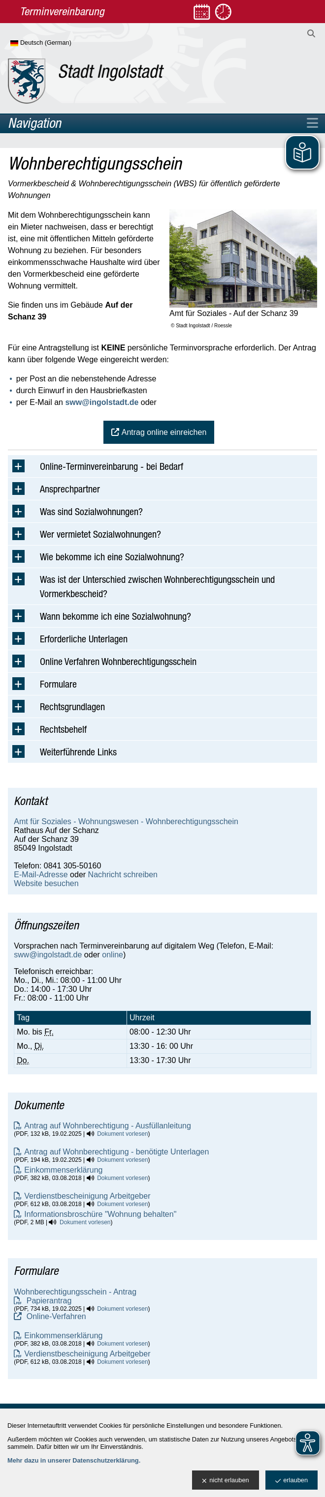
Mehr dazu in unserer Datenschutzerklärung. (73, 1460)
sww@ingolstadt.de (101, 402)
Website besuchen (46, 883)
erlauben (291, 1480)
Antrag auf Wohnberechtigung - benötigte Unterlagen (116, 1152)
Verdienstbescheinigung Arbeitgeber (87, 1196)
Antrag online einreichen (164, 432)
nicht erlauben (225, 1480)
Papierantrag (47, 1300)
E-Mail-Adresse (40, 874)
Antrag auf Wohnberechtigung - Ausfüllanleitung (107, 1126)
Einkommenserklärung (63, 1170)
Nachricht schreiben (123, 874)
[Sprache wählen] (56, 43)
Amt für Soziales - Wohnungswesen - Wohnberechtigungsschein (126, 821)
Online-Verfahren (55, 1316)
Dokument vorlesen (122, 1133)
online (112, 954)
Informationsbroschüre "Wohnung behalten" (100, 1214)
